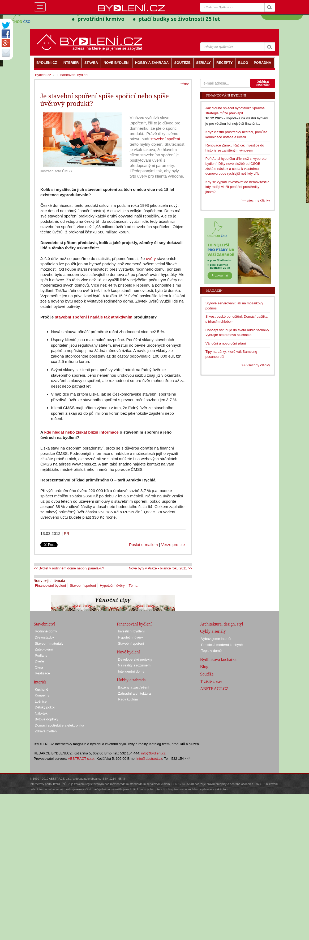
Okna (39, 667)
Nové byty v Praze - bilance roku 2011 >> (160, 568)
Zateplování (44, 649)
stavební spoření (165, 139)
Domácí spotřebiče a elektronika (59, 725)
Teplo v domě (211, 651)
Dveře (39, 661)
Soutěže (207, 674)
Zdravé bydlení (46, 731)
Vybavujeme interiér (216, 639)
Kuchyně (41, 689)
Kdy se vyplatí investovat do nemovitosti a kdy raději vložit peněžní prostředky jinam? (237, 187)
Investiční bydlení (131, 631)
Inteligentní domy (131, 671)
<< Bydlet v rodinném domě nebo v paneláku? (69, 568)
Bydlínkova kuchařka (218, 659)
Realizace (42, 673)
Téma (132, 586)
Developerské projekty (135, 659)
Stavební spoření (83, 586)
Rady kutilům (128, 699)
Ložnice (41, 701)
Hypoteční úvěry (112, 586)
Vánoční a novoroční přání (225, 343)
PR (66, 533)
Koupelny (42, 695)
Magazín (214, 290)
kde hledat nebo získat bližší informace (82, 432)
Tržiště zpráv (211, 681)
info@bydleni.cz (153, 753)
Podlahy (41, 655)
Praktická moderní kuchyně (222, 645)
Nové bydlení (128, 652)
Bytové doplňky (46, 719)
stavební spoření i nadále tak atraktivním (93, 317)
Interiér (40, 682)
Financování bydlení (50, 586)
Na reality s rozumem (134, 665)
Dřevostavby (44, 637)
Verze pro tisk (173, 544)
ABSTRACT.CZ (214, 688)
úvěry (151, 258)
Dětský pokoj (44, 707)
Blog (204, 666)
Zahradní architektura (134, 693)
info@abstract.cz (149, 759)
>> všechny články (256, 200)
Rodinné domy (46, 631)
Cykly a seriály (213, 631)
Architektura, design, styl (221, 624)
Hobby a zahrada (131, 680)
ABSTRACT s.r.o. (81, 759)
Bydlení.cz (43, 75)
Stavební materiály (49, 643)
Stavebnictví (44, 624)
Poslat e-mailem (143, 544)
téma (185, 84)
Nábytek (41, 713)
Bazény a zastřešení (133, 687)
